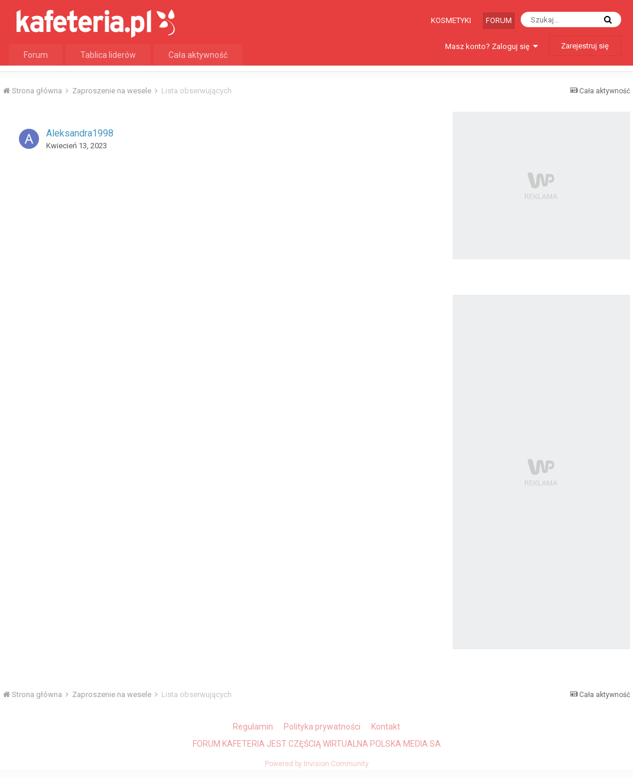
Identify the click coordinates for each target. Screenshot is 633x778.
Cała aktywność (198, 55)
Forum (499, 20)
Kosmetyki (451, 20)
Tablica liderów (108, 55)
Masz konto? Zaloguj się (491, 46)
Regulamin (253, 726)
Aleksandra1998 (79, 133)
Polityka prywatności (322, 726)
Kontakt (385, 726)
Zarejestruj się (585, 45)
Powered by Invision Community (317, 764)
